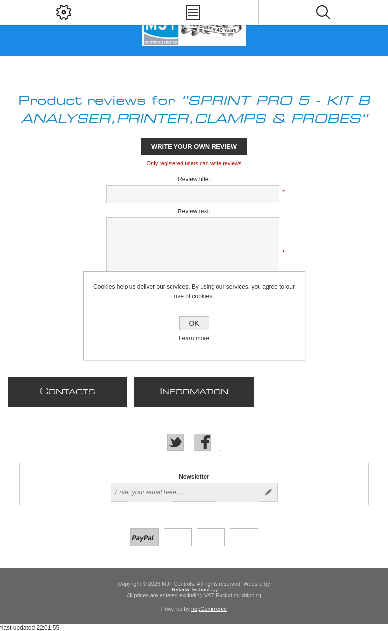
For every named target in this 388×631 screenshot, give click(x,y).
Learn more (194, 338)
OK (194, 323)
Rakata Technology (195, 589)
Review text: (194, 211)
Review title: (194, 179)
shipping (251, 595)
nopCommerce (209, 609)
